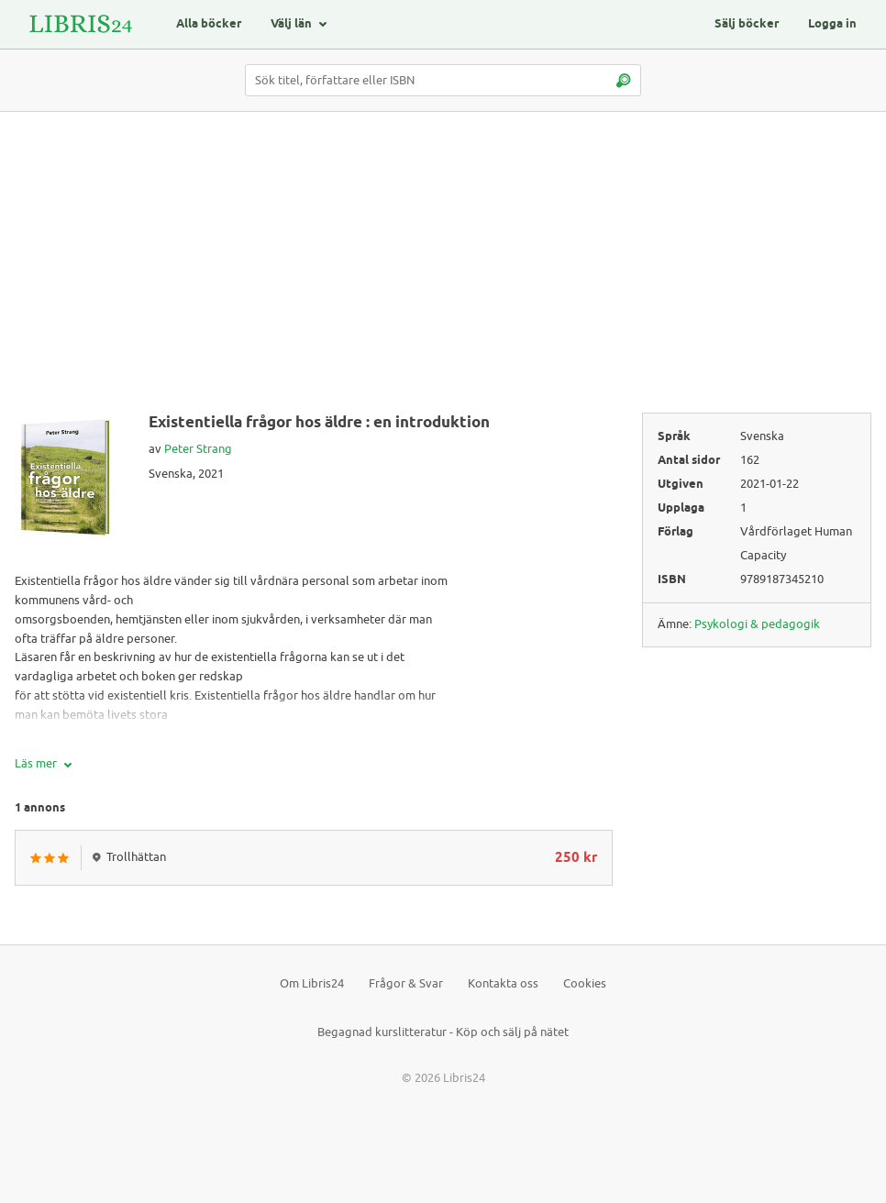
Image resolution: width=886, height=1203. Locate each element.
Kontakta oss (503, 983)
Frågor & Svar (406, 983)
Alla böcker (208, 24)
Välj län (291, 24)
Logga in (832, 24)
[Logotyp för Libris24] (80, 24)
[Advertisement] (443, 269)
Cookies (584, 983)
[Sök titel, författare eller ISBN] (443, 80)
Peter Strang (198, 449)
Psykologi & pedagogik (757, 624)
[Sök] (622, 80)
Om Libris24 (312, 983)
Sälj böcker (746, 24)
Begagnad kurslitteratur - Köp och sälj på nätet (443, 1032)
